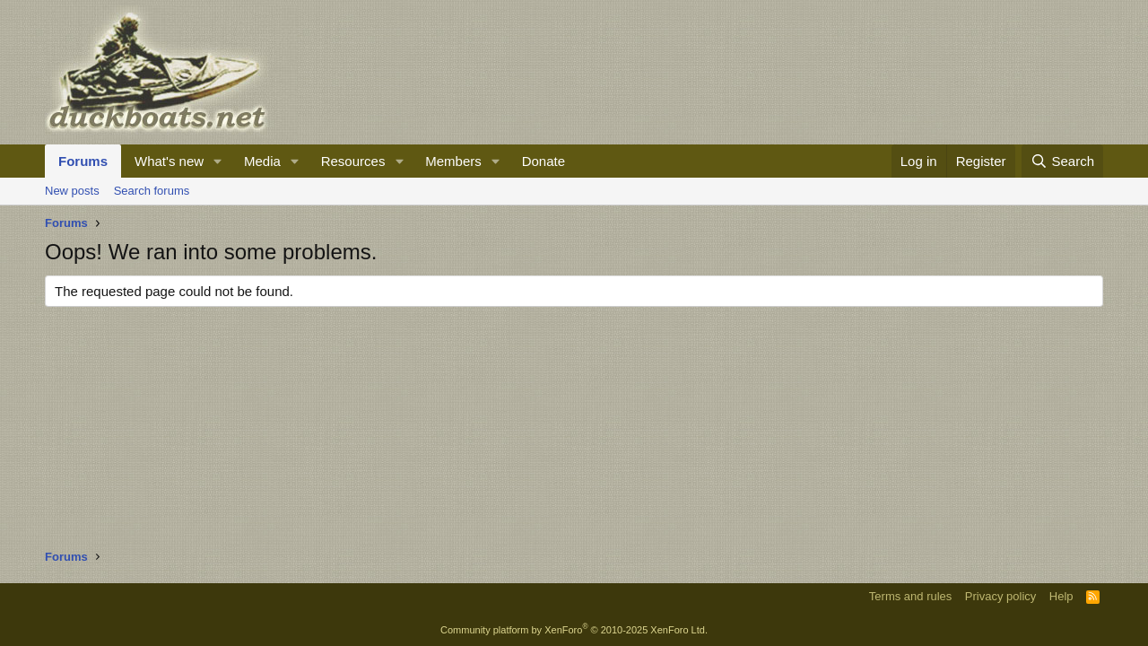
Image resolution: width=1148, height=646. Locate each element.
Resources (353, 161)
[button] (217, 161)
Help (1061, 596)
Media (262, 161)
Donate (543, 161)
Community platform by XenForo (574, 629)
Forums (83, 161)
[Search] (1062, 161)
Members (453, 161)
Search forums (152, 190)
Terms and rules (910, 596)
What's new (169, 161)
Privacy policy (1000, 596)
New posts (72, 190)
